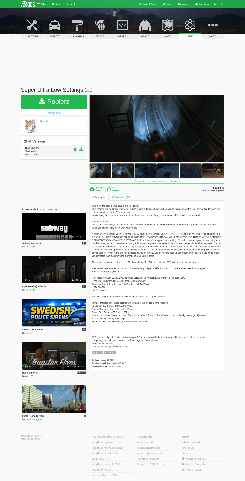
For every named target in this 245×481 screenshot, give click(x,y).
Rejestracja (202, 4)
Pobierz (54, 101)
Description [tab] (99, 197)
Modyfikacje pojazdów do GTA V (107, 442)
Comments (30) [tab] (120, 197)
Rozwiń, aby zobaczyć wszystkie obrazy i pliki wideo (156, 181)
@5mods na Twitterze (194, 458)
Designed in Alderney (31, 436)
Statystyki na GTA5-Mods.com (151, 464)
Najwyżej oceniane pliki (148, 459)
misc (43, 209)
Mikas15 (45, 121)
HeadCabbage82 (33, 419)
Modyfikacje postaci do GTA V (106, 464)
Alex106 (29, 376)
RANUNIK (30, 246)
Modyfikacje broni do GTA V (105, 453)
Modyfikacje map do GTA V (105, 469)
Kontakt (185, 437)
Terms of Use (188, 448)
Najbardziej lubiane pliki (148, 448)
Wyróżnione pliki (145, 442)
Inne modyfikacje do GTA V (105, 475)
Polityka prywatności (191, 442)
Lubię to (115, 190)
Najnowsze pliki (144, 437)
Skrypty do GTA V (100, 459)
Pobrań (99, 190)
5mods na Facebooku (194, 464)
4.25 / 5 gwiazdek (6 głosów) (212, 191)
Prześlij (168, 4)
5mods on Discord (192, 469)
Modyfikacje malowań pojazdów (107, 448)
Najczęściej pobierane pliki (149, 453)
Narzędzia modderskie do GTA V (108, 437)
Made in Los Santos (30, 439)
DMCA (185, 453)
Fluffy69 (29, 333)
